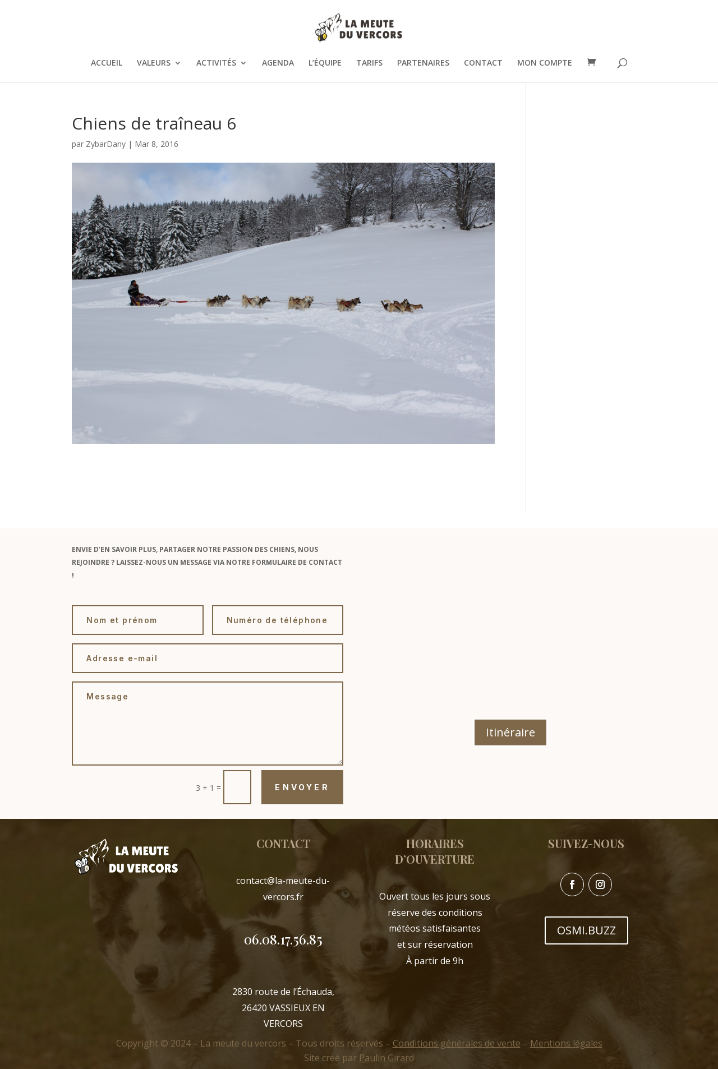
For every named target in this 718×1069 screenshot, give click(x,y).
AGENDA (278, 63)
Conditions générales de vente (457, 1043)
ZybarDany (106, 144)
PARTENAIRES (423, 63)
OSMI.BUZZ (586, 930)
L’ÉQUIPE (325, 63)
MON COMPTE (544, 63)
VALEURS (154, 63)
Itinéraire (510, 732)
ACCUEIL (106, 63)
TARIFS (369, 63)
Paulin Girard (386, 1058)
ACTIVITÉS (216, 63)
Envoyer (302, 787)
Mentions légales (566, 1043)
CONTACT (483, 63)
